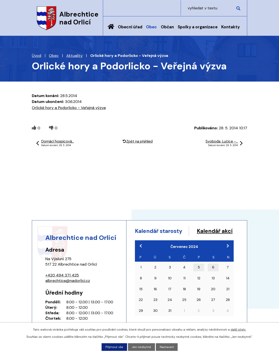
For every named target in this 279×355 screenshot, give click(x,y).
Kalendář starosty (159, 231)
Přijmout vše (114, 347)
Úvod (111, 30)
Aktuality (74, 55)
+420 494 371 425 (62, 275)
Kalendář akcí (153, 239)
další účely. (238, 329)
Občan (167, 27)
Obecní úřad (130, 27)
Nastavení (167, 347)
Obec (151, 27)
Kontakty (230, 27)
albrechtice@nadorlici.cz (67, 280)
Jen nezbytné (141, 347)
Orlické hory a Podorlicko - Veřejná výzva (69, 107)
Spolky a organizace (198, 27)
